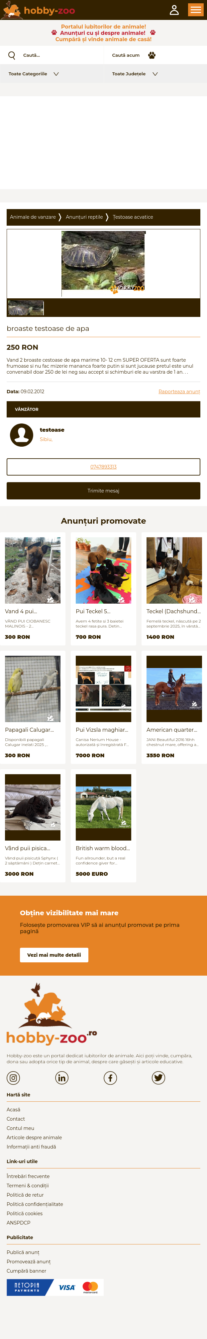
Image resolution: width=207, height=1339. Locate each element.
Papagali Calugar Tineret (28, 730)
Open (196, 9)
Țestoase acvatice (133, 217)
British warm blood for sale (101, 848)
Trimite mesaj (103, 491)
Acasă (13, 1110)
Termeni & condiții (28, 1186)
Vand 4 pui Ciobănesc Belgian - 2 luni (31, 611)
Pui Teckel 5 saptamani (91, 611)
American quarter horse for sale (170, 730)
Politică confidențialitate (35, 1204)
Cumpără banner (26, 1271)
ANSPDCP (18, 1223)
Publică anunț (23, 1252)
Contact (16, 1119)
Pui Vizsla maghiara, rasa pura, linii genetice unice (102, 730)
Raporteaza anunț (179, 392)
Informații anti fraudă (31, 1147)
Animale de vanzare (33, 217)
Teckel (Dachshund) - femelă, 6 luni (173, 611)
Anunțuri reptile (84, 217)
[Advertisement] (103, 142)
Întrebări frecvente (28, 1176)
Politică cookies (25, 1214)
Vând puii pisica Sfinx (26, 848)
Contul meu (20, 1128)
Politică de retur (25, 1195)
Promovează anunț (29, 1262)
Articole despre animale (34, 1138)
